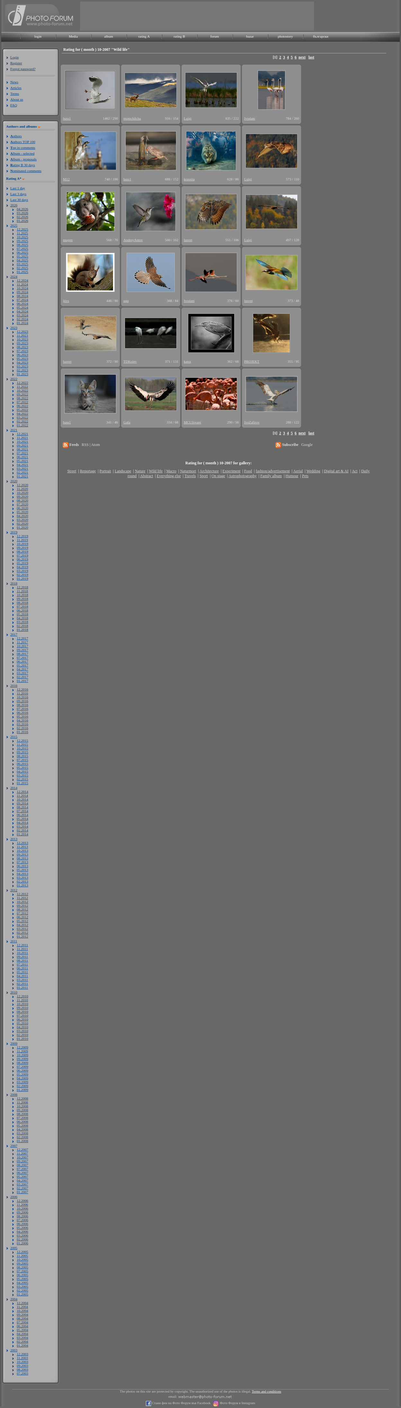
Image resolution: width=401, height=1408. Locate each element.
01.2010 (22, 1038)
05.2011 (22, 972)
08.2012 (22, 909)
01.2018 (22, 629)
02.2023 (22, 370)
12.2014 (22, 792)
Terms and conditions (266, 1391)
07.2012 (22, 913)
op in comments (22, 148)
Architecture (209, 471)
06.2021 (22, 457)
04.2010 (22, 1027)
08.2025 (22, 245)
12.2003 (22, 1354)
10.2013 (22, 850)
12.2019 (22, 536)
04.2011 (22, 976)
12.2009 (22, 1047)
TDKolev (130, 361)
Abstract (146, 476)
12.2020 (22, 485)
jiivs (66, 301)
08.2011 (22, 960)
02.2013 (22, 881)
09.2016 (22, 701)
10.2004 (22, 1311)
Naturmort (188, 471)
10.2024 (22, 288)
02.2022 (22, 421)
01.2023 (22, 374)
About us (16, 99)
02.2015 (22, 779)
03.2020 (22, 520)
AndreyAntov (133, 240)
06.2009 (22, 1070)
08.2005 (22, 1267)
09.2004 (22, 1314)
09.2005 (22, 1263)
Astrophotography (242, 476)
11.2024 (22, 284)
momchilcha (132, 118)
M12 (66, 179)
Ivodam (249, 118)
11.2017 (22, 642)
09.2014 (22, 803)
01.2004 (22, 1345)
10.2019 (22, 544)
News (14, 82)
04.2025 (22, 260)
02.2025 (22, 268)
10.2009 (22, 1055)
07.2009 (22, 1066)
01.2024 (22, 323)
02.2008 (22, 1137)
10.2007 (22, 1157)
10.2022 (22, 390)
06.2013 (22, 866)
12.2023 (22, 331)
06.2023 (22, 355)
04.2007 (22, 1180)
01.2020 (22, 527)
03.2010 (22, 1031)
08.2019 (22, 551)
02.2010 (22, 1035)
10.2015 (22, 748)
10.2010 (22, 1004)
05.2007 (22, 1176)
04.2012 (22, 925)
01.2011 (22, 987)
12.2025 (22, 229)
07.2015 (22, 760)
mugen (68, 240)
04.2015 (22, 771)
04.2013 (22, 874)
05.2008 (22, 1125)
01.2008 (22, 1141)
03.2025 (22, 264)
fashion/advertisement (273, 471)
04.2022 (22, 413)
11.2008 (22, 1102)
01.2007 (22, 1192)
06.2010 (22, 1019)
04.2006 (22, 1231)
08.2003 (22, 1369)
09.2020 (22, 496)
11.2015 (22, 744)
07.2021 (22, 453)
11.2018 (22, 591)
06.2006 (22, 1224)
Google (307, 444)
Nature (140, 471)
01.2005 (22, 1294)
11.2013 (22, 847)
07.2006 (22, 1220)
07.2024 (22, 300)
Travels (190, 476)
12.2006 (22, 1201)
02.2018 (22, 626)
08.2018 (22, 602)
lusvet (188, 240)
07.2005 (22, 1271)
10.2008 (22, 1106)
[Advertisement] (197, 16)
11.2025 (22, 233)
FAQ (13, 105)
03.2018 (22, 622)
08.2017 (22, 654)
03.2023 (22, 366)
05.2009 (22, 1074)
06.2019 (22, 559)
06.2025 (22, 252)
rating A (144, 36)
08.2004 (22, 1318)
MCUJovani (192, 422)
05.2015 (22, 767)
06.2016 (22, 712)
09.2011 (22, 956)
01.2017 (22, 681)
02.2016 (22, 728)
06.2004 (22, 1326)
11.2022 (22, 386)
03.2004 (22, 1338)
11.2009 (22, 1051)
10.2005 (22, 1259)
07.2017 (22, 657)
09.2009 (22, 1059)
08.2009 (22, 1063)
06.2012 (22, 917)
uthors (16, 136)
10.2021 (22, 441)
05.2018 (22, 614)
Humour (292, 476)
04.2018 (22, 618)
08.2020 (22, 500)
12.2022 (22, 383)
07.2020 (22, 504)
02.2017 (22, 677)
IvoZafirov (252, 422)
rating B (179, 36)
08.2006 (22, 1216)
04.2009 (22, 1078)
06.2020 (22, 508)
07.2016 (22, 709)
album (108, 36)
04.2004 (22, 1334)
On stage (218, 476)
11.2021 (22, 438)
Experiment (231, 471)
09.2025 (22, 241)
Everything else (169, 476)
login (38, 36)
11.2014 (22, 795)
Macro (171, 471)
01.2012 (22, 936)
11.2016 (22, 693)
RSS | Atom (91, 444)
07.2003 (22, 1373)
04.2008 (22, 1129)
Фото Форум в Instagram (237, 1403)
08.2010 (22, 1011)
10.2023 (22, 339)
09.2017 (22, 650)
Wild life (156, 471)
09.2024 (22, 292)
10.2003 (22, 1362)
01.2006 (22, 1243)
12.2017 (22, 638)
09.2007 (22, 1161)
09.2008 (22, 1110)
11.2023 (22, 335)
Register (16, 63)
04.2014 (22, 822)
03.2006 (22, 1235)
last (311, 57)
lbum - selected (22, 153)
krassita (189, 179)
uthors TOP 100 (22, 142)
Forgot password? (22, 69)
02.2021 (22, 472)
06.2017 (22, 661)
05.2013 (22, 870)
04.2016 (22, 720)
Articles (16, 88)
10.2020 (22, 493)
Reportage (88, 471)
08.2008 (22, 1114)
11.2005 (22, 1256)
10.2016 (22, 697)
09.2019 (22, 548)
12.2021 (22, 434)
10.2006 (22, 1208)
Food (248, 471)
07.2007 (22, 1169)
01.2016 (22, 732)
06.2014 (22, 815)
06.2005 (22, 1275)
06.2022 (22, 406)
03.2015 (22, 775)
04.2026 (22, 209)
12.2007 (22, 1149)
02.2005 (22, 1290)
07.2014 (22, 811)
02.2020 (22, 523)
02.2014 (22, 830)
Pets (305, 476)
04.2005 (22, 1283)
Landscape (123, 471)
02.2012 (22, 932)
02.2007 (22, 1188)
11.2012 (22, 898)
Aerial (298, 471)
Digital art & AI (336, 471)
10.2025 (22, 237)
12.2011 (22, 945)
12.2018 (22, 587)
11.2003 (22, 1358)
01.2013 (22, 885)
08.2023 (22, 347)
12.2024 (22, 280)
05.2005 (22, 1279)
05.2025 (22, 256)
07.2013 (22, 862)
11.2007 (22, 1153)
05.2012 (22, 921)
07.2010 (22, 1015)
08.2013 (22, 858)
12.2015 (22, 740)
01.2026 (22, 221)
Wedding (313, 471)
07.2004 (22, 1322)
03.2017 (22, 673)
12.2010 (22, 996)
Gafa (126, 422)
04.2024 (22, 311)
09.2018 (22, 599)
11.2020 (22, 489)
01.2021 (22, 476)
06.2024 (22, 303)
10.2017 (22, 646)
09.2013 (22, 854)
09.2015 (22, 752)
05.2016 (22, 716)
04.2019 (22, 567)
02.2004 (22, 1341)
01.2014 (22, 834)
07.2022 (22, 402)
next (302, 57)
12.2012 (22, 894)
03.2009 (22, 1082)
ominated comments (25, 171)
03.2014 (22, 826)
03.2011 (22, 980)
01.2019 (22, 578)
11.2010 (22, 1000)
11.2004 (22, 1307)
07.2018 (22, 606)
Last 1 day (17, 188)
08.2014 (22, 807)
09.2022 (22, 394)
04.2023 (22, 362)
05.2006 (22, 1228)
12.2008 (22, 1098)
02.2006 (22, 1239)
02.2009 (22, 1086)
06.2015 (22, 764)
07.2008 (22, 1118)
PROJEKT (251, 361)
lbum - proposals (23, 159)
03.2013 (22, 877)
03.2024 (22, 315)
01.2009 (22, 1090)
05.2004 (22, 1330)
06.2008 (22, 1121)
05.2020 (22, 512)
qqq (126, 301)
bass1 (67, 118)
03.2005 (22, 1286)
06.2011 (22, 968)
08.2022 (22, 398)
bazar (250, 36)
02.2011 (22, 984)
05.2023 (22, 358)
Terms (14, 93)
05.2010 (22, 1023)
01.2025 (22, 272)
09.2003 (22, 1365)
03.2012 (22, 929)
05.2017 (22, 665)
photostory (285, 36)
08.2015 (22, 756)
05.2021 (22, 461)
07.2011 (22, 964)
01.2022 (22, 425)
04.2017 (22, 669)
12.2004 (22, 1303)
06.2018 (22, 610)
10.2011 (22, 953)
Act (354, 471)
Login (14, 57)
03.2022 (22, 417)
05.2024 (22, 307)
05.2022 (22, 410)
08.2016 (22, 705)
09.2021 (22, 445)
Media (73, 36)
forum (214, 36)
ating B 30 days (22, 165)
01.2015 (22, 783)
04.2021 (22, 465)
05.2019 (22, 563)
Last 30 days (19, 200)
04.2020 (22, 516)
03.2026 (22, 213)
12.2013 (22, 843)
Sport (204, 476)
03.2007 (22, 1184)
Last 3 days (18, 194)
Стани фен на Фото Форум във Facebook (180, 1403)
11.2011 (22, 949)
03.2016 (22, 724)
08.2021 (22, 449)
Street (71, 471)
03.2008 (22, 1133)
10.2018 (22, 595)
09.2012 (22, 905)
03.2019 (22, 571)
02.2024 (22, 319)
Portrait (105, 471)
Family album (271, 476)
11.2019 (22, 540)
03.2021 (22, 468)
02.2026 (22, 217)
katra (187, 361)
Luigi (188, 118)
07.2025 (22, 248)
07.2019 (22, 555)
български (320, 36)
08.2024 (22, 296)
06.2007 (22, 1173)
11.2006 (22, 1204)
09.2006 (22, 1212)
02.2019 (22, 575)
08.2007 (22, 1165)
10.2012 (22, 902)
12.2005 (22, 1252)
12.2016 (22, 689)
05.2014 (22, 819)
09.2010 (22, 1008)
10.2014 (22, 799)
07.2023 (22, 351)
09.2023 (22, 343)
